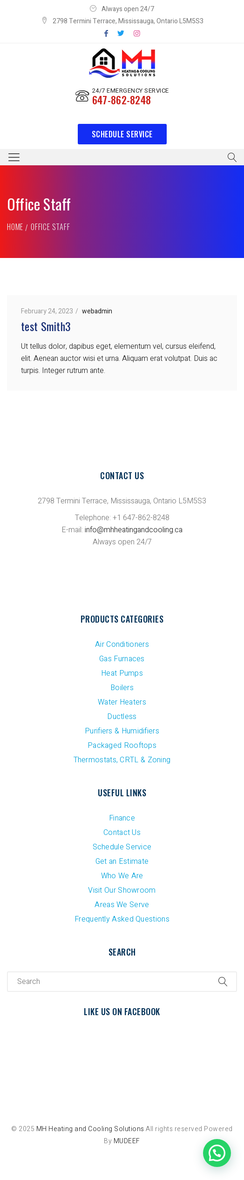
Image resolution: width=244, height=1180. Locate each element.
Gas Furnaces (122, 659)
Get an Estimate (122, 861)
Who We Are (122, 876)
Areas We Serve (122, 904)
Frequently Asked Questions (122, 919)
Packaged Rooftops (122, 745)
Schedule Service (122, 134)
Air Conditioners (122, 644)
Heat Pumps (122, 673)
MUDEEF (127, 1141)
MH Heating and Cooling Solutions (90, 1129)
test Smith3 (46, 326)
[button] (217, 1153)
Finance (122, 818)
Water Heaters (122, 702)
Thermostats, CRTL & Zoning (122, 760)
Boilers (122, 687)
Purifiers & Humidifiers (122, 731)
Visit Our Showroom (122, 890)
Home (15, 226)
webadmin (97, 311)
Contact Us (122, 832)
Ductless (121, 716)
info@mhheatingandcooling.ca (134, 530)
